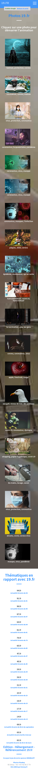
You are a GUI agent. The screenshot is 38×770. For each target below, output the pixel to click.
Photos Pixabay (19, 762)
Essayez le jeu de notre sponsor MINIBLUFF (19, 758)
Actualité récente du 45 (19, 664)
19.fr (5, 2)
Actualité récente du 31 (19, 688)
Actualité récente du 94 (19, 593)
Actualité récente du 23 (19, 695)
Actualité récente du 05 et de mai (19, 735)
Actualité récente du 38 (19, 680)
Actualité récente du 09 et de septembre (19, 727)
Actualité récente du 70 (19, 640)
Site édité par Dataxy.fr (19, 767)
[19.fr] (35, 3)
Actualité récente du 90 (19, 609)
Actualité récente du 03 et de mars (19, 743)
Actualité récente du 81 (19, 632)
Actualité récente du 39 (19, 672)
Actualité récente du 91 (19, 601)
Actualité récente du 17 (19, 711)
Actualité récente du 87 (19, 617)
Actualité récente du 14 (19, 719)
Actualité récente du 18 (19, 703)
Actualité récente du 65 (19, 648)
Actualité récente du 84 (19, 624)
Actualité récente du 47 (19, 656)
